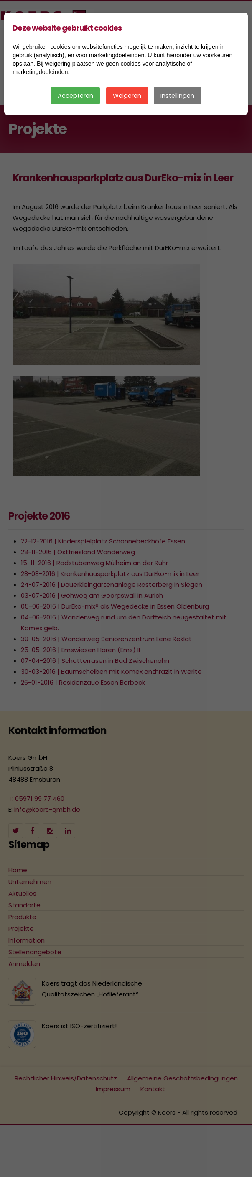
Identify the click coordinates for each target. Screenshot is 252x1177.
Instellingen (177, 96)
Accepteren (75, 96)
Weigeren (127, 96)
